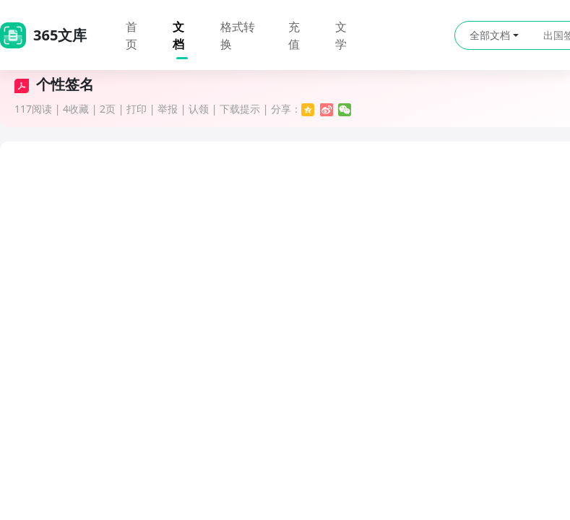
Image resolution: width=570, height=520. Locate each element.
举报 (167, 109)
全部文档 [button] (494, 35)
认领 (199, 109)
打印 (136, 109)
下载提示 (240, 109)
